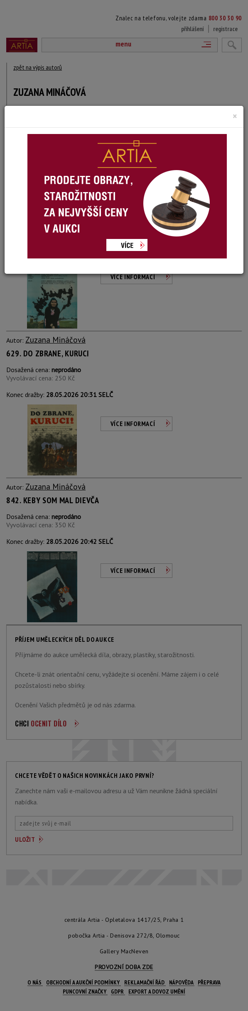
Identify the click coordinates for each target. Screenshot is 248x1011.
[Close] (235, 116)
